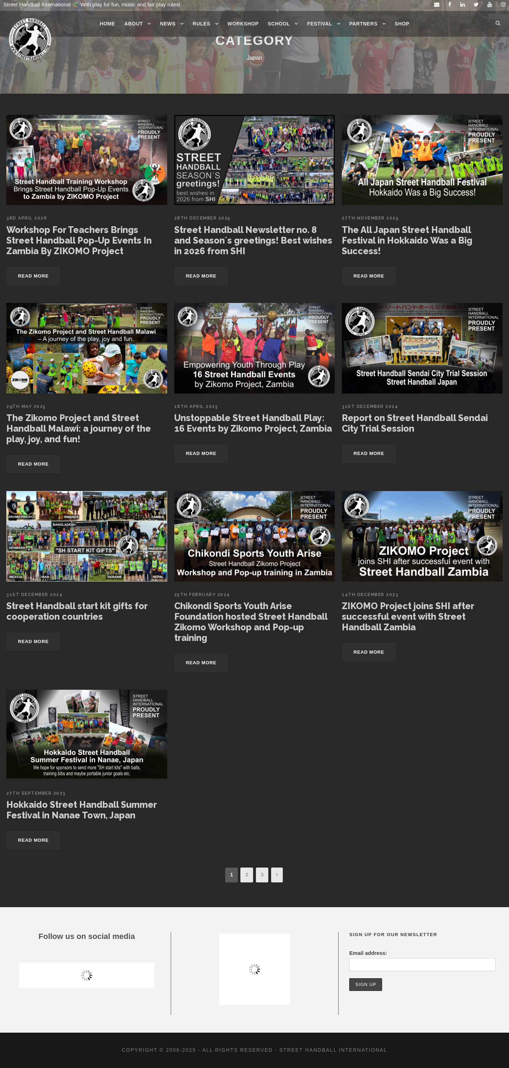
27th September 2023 (36, 793)
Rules (201, 24)
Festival (319, 24)
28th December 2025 (202, 218)
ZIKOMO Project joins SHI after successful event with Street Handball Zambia (408, 616)
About (133, 24)
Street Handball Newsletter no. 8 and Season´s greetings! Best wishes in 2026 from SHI (253, 240)
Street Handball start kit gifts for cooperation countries (76, 611)
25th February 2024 (202, 594)
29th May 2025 (26, 406)
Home (107, 24)
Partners (363, 24)
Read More (33, 276)
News (168, 24)
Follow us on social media (87, 936)
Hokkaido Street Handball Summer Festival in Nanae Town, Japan (81, 810)
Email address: (368, 953)
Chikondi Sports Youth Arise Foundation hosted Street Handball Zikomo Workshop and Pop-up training (250, 622)
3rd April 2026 (26, 218)
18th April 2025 (196, 406)
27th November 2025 (370, 218)
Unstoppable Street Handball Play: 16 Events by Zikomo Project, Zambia (253, 423)
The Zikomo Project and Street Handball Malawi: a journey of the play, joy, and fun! (78, 428)
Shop (402, 24)
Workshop (243, 24)
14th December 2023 (370, 594)
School (279, 24)
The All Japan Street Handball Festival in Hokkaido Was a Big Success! (407, 240)
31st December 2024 (370, 406)
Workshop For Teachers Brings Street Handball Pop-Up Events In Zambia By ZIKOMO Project (79, 240)
